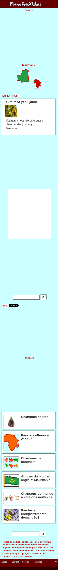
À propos (5, 562)
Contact (15, 562)
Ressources (36, 562)
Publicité (25, 562)
